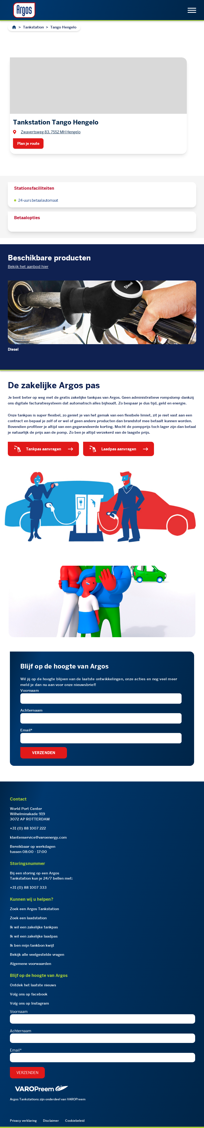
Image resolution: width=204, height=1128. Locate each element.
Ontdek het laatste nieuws (33, 985)
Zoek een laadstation (28, 918)
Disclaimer (51, 1121)
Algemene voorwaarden (30, 963)
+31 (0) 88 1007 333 (28, 887)
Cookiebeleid (74, 1121)
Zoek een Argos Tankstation (34, 908)
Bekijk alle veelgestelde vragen (37, 954)
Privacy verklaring (23, 1121)
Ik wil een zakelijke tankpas (34, 927)
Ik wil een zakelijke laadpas (34, 936)
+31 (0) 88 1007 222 (28, 828)
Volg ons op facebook (28, 994)
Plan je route (28, 143)
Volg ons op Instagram (29, 1003)
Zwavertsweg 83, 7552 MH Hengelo (51, 132)
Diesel (13, 349)
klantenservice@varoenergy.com (38, 837)
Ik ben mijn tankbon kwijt (32, 945)
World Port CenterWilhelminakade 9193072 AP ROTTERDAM (30, 813)
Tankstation (33, 27)
